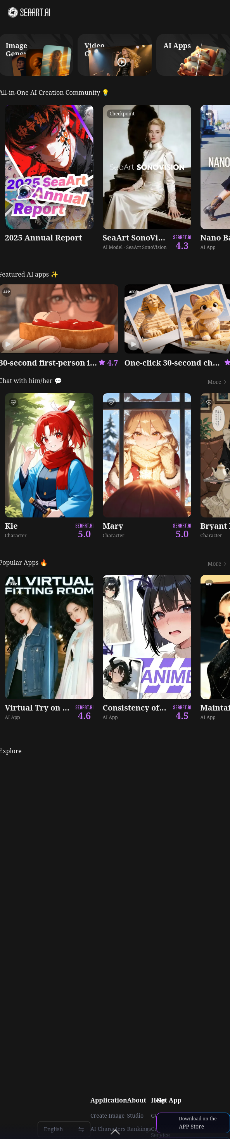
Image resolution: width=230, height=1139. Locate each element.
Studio (135, 1116)
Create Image (107, 1116)
